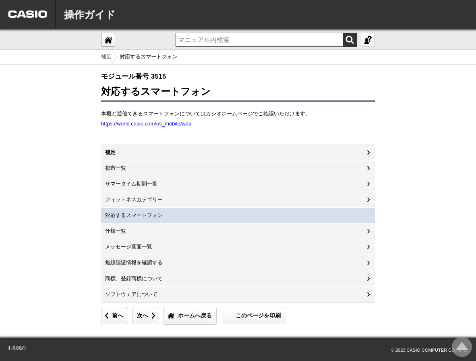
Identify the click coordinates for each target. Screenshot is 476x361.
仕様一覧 (115, 231)
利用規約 (17, 347)
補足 (106, 57)
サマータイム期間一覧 (131, 184)
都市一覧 (115, 168)
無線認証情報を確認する (134, 262)
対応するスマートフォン (134, 215)
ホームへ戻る (195, 315)
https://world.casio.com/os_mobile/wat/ (146, 124)
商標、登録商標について (134, 278)
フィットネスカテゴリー (134, 199)
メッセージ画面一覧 (128, 247)
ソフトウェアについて (131, 294)
